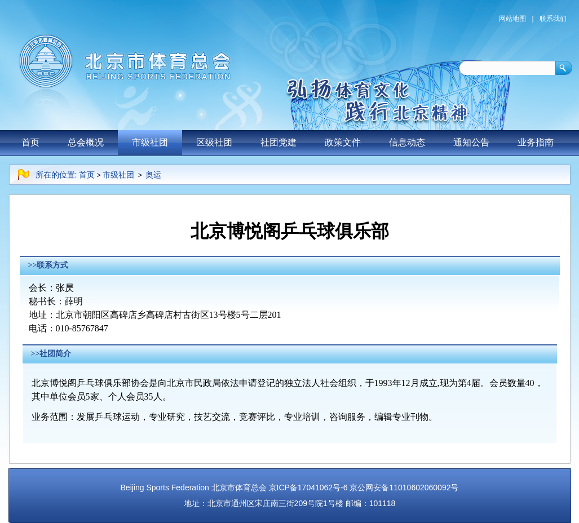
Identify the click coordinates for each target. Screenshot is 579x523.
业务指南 (536, 142)
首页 (30, 142)
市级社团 (150, 142)
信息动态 (407, 142)
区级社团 (214, 142)
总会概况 (86, 142)
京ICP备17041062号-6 (308, 487)
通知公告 (471, 142)
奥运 (153, 174)
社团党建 (278, 142)
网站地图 (512, 19)
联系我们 (553, 19)
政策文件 (343, 142)
